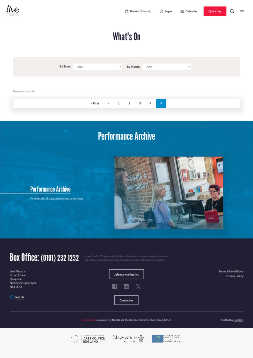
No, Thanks (148, 181)
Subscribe (117, 181)
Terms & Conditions (113, 189)
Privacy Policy (130, 169)
